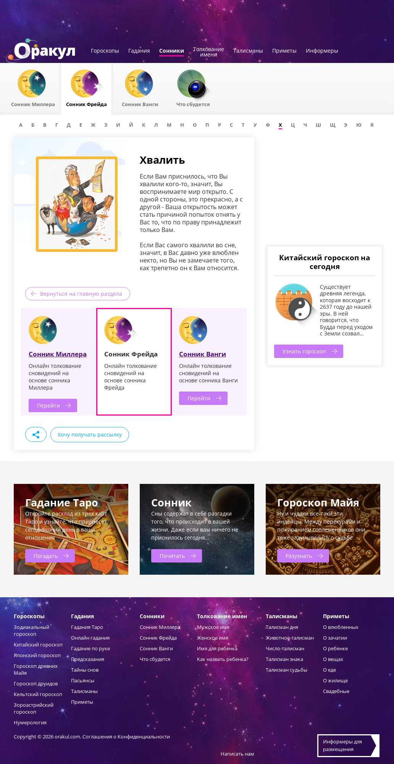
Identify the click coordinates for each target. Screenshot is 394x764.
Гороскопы (105, 51)
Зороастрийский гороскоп (33, 708)
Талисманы (248, 51)
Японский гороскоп (37, 655)
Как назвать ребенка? (223, 659)
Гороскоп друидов (36, 683)
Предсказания (87, 659)
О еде (329, 669)
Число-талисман (285, 648)
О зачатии (335, 637)
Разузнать (299, 555)
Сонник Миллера (58, 354)
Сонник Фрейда (158, 637)
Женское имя (212, 637)
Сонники (171, 51)
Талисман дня (282, 627)
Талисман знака (284, 659)
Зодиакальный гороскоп (31, 630)
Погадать (46, 555)
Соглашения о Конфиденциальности (126, 736)
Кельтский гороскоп (38, 694)
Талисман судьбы (286, 669)
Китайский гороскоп (38, 644)
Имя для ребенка (217, 648)
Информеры (322, 51)
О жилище (335, 680)
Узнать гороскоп (304, 351)
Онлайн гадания (90, 637)
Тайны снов (84, 669)
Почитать (172, 555)
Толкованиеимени (208, 52)
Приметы (284, 51)
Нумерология (30, 722)
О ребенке (335, 648)
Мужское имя (213, 627)
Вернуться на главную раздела (81, 293)
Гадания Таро (87, 627)
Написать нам (237, 753)
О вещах (333, 659)
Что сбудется (155, 659)
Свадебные (336, 691)
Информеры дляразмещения (342, 745)
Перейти (48, 405)
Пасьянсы (82, 680)
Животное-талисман (290, 637)
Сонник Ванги (202, 354)
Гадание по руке (90, 648)
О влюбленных (340, 627)
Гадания (139, 51)
